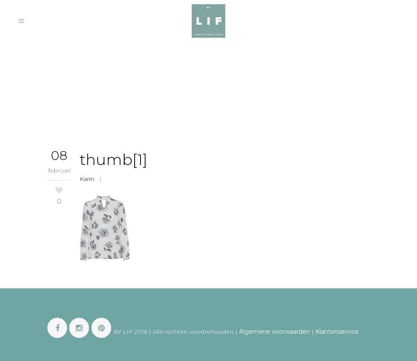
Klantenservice (337, 331)
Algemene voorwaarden (274, 331)
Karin (87, 179)
